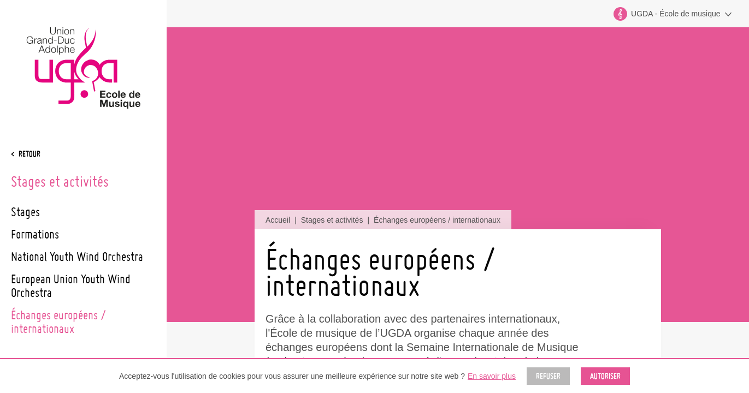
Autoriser (605, 376)
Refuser (548, 376)
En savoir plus (492, 376)
